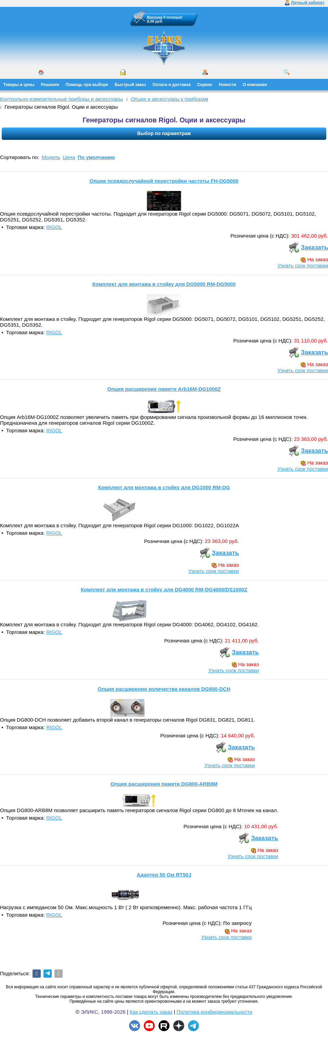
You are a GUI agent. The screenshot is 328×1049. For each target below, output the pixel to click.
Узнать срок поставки (302, 265)
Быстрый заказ (130, 84)
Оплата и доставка (171, 84)
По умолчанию (96, 157)
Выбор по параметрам (164, 133)
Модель (51, 157)
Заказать (314, 247)
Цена (69, 157)
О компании (255, 84)
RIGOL (54, 227)
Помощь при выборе (87, 84)
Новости (227, 84)
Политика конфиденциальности (214, 1012)
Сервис (204, 84)
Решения (50, 84)
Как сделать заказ (151, 1012)
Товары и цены (19, 84)
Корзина (154, 17)
